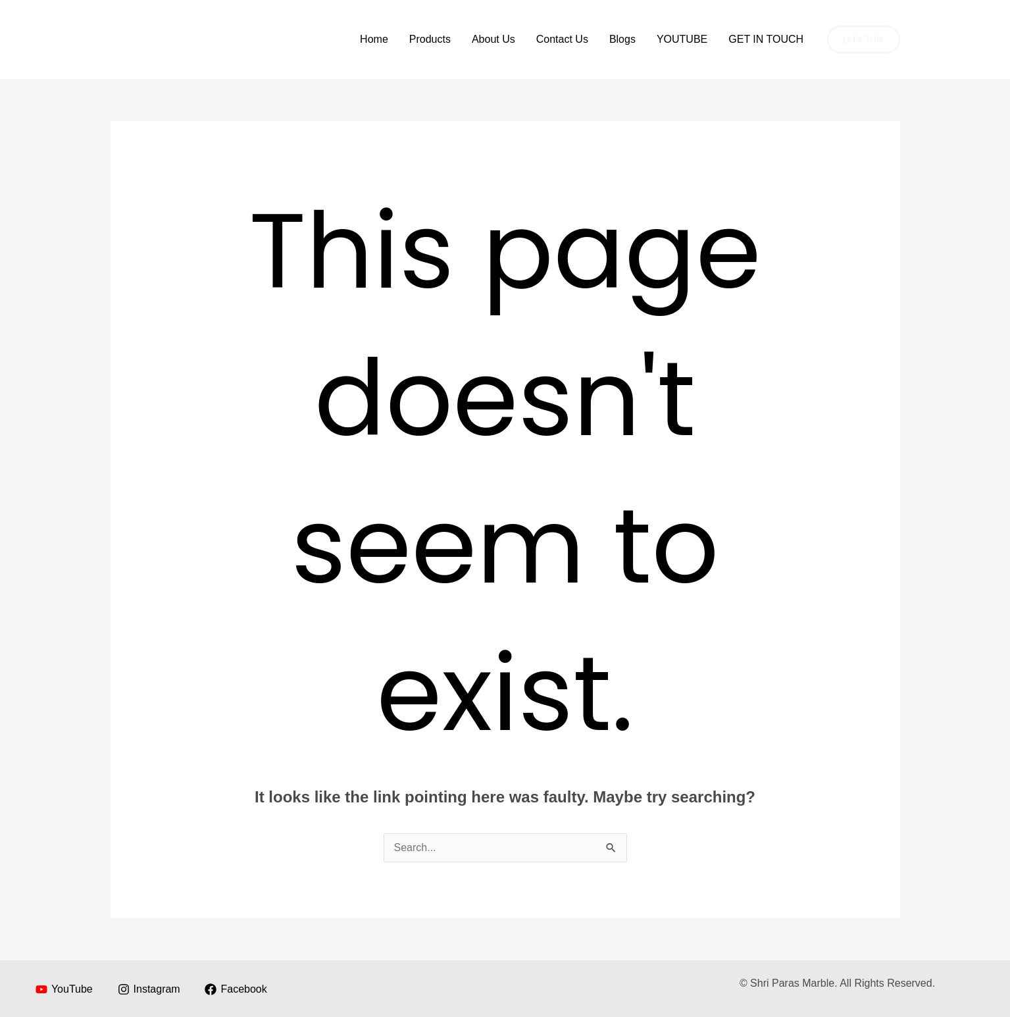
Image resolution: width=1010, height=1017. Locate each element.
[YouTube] (64, 989)
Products (430, 39)
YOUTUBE (682, 39)
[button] (863, 39)
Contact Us (562, 39)
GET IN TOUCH (765, 39)
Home (374, 39)
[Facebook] (236, 989)
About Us (493, 39)
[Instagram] (148, 989)
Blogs (622, 39)
